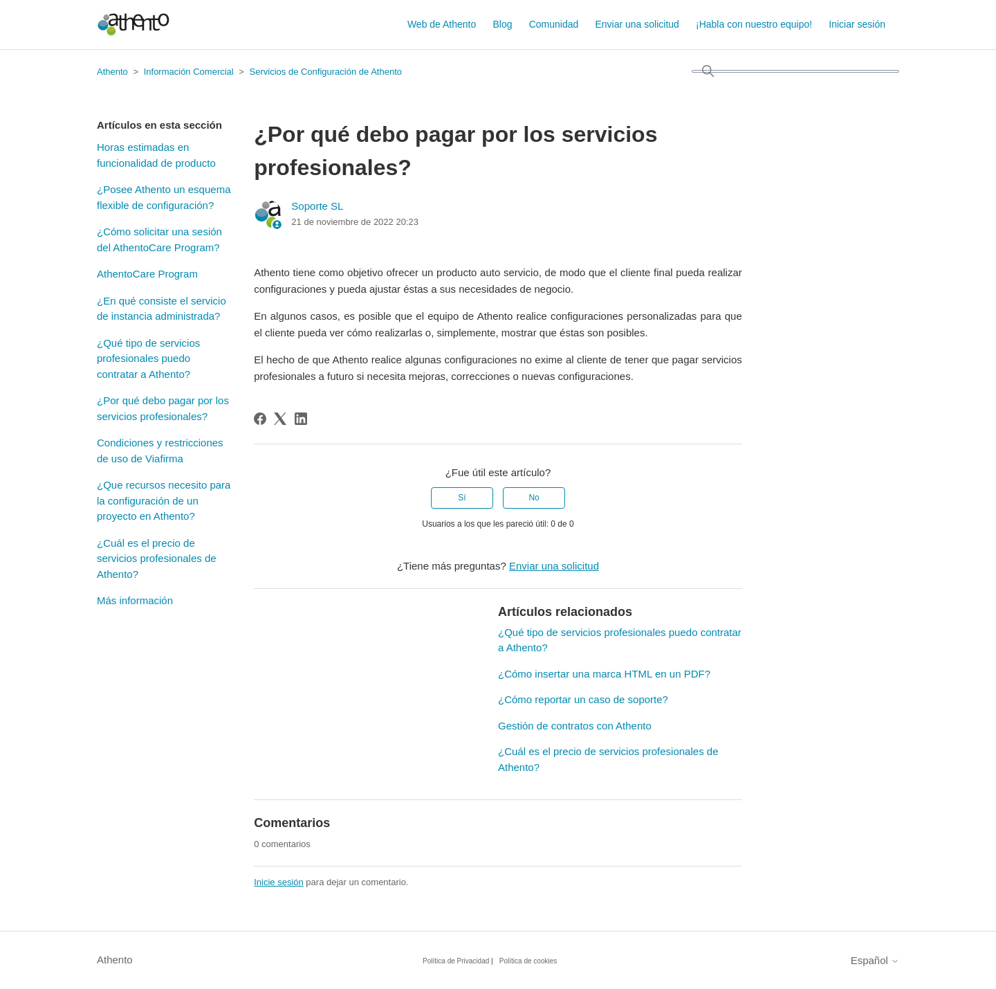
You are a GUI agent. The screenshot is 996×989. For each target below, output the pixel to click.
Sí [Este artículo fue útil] (461, 497)
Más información (135, 600)
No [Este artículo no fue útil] (533, 497)
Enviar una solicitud (637, 24)
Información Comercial (189, 71)
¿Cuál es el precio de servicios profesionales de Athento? (156, 558)
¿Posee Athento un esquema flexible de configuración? (163, 197)
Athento (112, 71)
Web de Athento (441, 24)
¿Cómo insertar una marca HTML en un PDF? (604, 674)
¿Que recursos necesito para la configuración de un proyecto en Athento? (163, 500)
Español (875, 960)
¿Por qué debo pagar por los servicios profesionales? (163, 408)
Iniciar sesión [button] (857, 24)
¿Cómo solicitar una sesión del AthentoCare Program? (159, 239)
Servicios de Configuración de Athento (326, 71)
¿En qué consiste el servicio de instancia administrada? (161, 309)
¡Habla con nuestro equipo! (754, 24)
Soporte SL (317, 206)
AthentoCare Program (147, 274)
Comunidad (554, 24)
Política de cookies (528, 961)
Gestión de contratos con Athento (575, 726)
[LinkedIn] (301, 418)
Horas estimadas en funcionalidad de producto (156, 155)
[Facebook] (260, 418)
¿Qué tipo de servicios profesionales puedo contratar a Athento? (148, 358)
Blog (502, 24)
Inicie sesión (279, 882)
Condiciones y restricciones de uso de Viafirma (160, 450)
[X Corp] (280, 418)
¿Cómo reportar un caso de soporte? (583, 699)
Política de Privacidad (456, 961)
